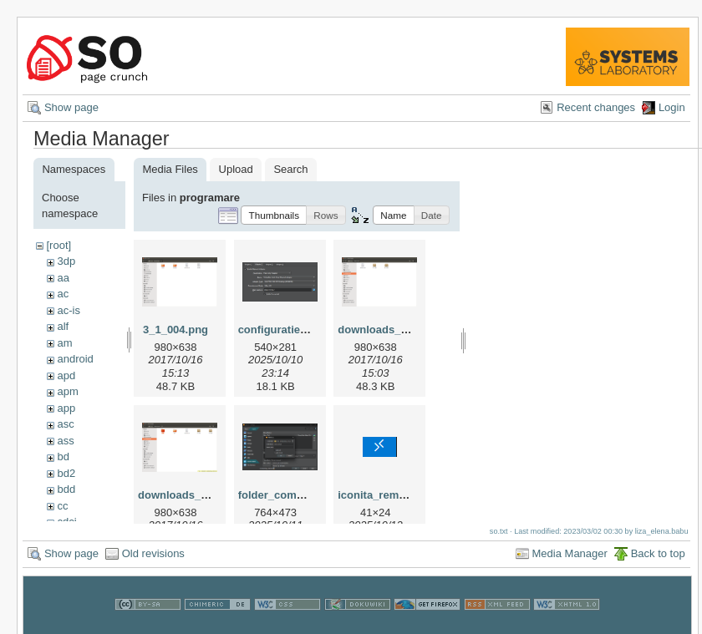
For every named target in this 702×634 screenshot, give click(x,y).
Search (290, 169)
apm (67, 391)
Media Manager (570, 558)
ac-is (68, 310)
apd (66, 375)
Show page (71, 107)
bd (63, 456)
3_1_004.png (175, 329)
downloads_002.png (190, 495)
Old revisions (153, 558)
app (66, 408)
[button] (274, 215)
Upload (236, 169)
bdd (66, 489)
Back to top (658, 558)
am (64, 343)
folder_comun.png (285, 495)
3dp (66, 261)
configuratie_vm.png (291, 329)
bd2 (66, 473)
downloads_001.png (389, 329)
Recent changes (596, 107)
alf (63, 326)
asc (65, 424)
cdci (66, 521)
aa (63, 277)
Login (672, 107)
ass (65, 440)
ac (63, 293)
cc (62, 506)
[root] (58, 245)
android (75, 359)
